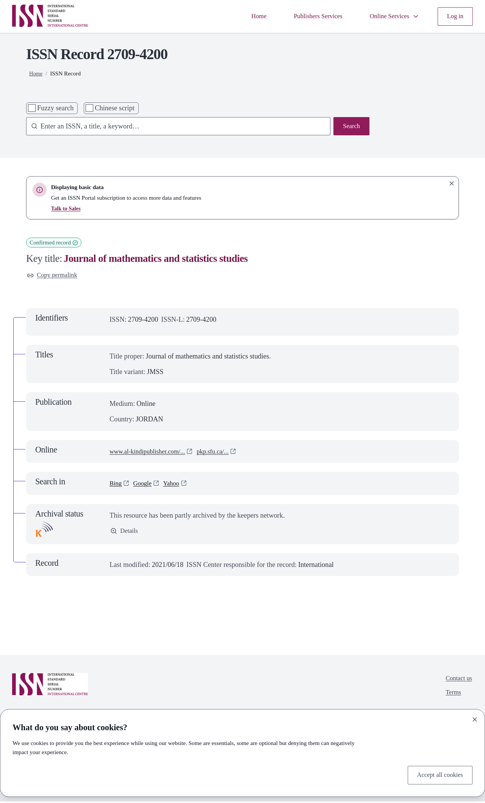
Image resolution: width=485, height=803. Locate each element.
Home (246, 16)
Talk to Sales (67, 208)
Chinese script (114, 108)
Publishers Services (309, 16)
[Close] (475, 718)
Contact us (457, 680)
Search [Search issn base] (350, 127)
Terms (451, 696)
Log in (454, 16)
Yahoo (176, 484)
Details (125, 533)
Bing (116, 484)
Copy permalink (54, 276)
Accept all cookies (437, 774)
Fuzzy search (55, 108)
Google (145, 484)
